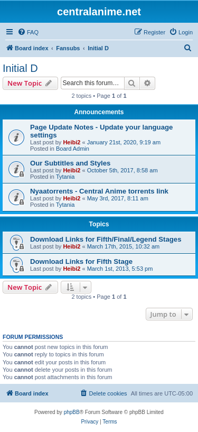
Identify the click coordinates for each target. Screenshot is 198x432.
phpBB (72, 412)
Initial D (20, 68)
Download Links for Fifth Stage (81, 261)
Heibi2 (71, 142)
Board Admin (72, 148)
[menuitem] (28, 32)
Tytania (65, 176)
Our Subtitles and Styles (70, 163)
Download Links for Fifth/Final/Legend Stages (105, 239)
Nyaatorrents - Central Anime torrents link (99, 191)
